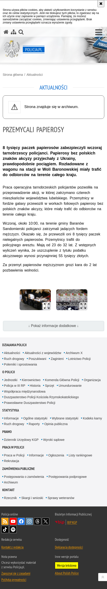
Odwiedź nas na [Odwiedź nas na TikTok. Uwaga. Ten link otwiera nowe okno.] (5, 529)
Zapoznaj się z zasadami (15, 573)
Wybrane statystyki (65, 418)
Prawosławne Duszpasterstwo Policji (29, 403)
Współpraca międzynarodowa (25, 391)
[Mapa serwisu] (13, 32)
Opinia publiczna (56, 424)
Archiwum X (74, 353)
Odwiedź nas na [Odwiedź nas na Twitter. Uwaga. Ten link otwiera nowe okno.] (45, 521)
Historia (35, 385)
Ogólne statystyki (35, 418)
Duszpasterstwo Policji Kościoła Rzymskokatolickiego (41, 397)
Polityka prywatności (13, 579)
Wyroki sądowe (54, 440)
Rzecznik (10, 498)
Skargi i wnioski (32, 498)
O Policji (8, 372)
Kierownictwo (31, 380)
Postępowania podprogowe (68, 477)
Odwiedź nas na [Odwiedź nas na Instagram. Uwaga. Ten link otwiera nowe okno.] (29, 521)
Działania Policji (14, 345)
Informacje (11, 418)
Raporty (34, 424)
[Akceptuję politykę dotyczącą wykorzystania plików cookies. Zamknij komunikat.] (101, 3)
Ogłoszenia (56, 455)
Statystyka (10, 410)
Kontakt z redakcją (12, 547)
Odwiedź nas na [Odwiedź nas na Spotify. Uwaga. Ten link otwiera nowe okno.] (13, 529)
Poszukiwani (37, 359)
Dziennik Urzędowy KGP (21, 440)
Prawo (7, 431)
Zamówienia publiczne (18, 468)
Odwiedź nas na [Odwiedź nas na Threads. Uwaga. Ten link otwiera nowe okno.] (37, 521)
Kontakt (8, 490)
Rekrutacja (11, 461)
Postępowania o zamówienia (24, 477)
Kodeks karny (92, 418)
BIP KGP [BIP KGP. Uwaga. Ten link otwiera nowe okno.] (72, 522)
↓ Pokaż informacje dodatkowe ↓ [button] (53, 326)
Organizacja (92, 380)
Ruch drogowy (14, 359)
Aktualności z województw (43, 353)
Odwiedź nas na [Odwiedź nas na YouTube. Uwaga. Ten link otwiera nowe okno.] (13, 521)
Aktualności (34, 74)
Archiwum (11, 482)
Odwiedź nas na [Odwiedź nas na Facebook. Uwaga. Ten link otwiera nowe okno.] (21, 521)
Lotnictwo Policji (79, 359)
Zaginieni (57, 359)
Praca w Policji (13, 447)
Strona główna (13, 74)
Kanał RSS (5, 521)
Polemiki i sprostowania (20, 364)
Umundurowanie (70, 385)
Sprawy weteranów (61, 498)
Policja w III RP (14, 385)
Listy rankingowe (80, 455)
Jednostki (10, 380)
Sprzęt (49, 385)
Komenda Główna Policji (62, 380)
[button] (98, 32)
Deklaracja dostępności (69, 547)
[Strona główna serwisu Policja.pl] (6, 32)
